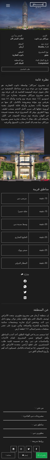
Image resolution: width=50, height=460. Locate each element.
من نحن (40, 408)
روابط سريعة (38, 441)
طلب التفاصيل (25, 69)
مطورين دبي (38, 433)
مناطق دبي (39, 424)
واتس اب (41, 455)
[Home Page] (38, 5)
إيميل (25, 455)
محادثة (8, 455)
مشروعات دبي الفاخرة (33, 416)
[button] (36, 449)
